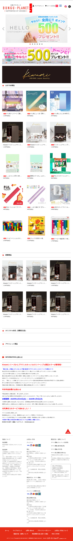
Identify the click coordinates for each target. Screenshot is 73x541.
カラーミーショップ (10, 538)
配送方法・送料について (21, 534)
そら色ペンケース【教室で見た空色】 (17, 113)
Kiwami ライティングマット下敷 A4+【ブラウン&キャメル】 (22, 145)
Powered (54, 538)
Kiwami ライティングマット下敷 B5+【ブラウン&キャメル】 (22, 314)
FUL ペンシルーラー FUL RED (14, 207)
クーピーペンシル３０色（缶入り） (16, 238)
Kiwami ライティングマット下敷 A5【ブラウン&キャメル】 (46, 314)
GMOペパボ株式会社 (29, 538)
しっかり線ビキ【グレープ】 (38, 207)
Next (69, 29)
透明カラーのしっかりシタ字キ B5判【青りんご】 (44, 176)
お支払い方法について (61, 530)
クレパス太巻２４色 (35, 238)
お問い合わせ (30, 530)
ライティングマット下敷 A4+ (62, 145)
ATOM (57, 534)
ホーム (7, 530)
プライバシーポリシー (44, 530)
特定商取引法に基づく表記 (40, 534)
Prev (3, 27)
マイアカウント (17, 530)
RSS (53, 534)
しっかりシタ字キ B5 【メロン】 (15, 176)
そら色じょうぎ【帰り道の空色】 (39, 113)
